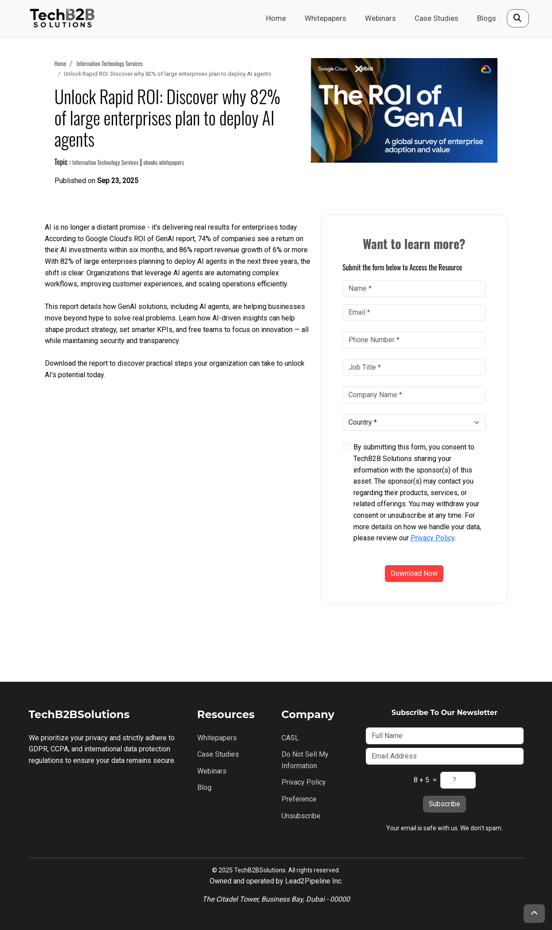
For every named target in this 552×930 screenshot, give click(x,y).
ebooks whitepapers (163, 162)
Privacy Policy (432, 538)
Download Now (414, 573)
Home (276, 18)
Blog (204, 787)
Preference (299, 799)
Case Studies (436, 18)
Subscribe (444, 804)
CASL (290, 738)
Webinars (380, 18)
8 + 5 (421, 780)
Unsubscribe (301, 816)
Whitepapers (325, 18)
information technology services (109, 63)
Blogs (486, 18)
